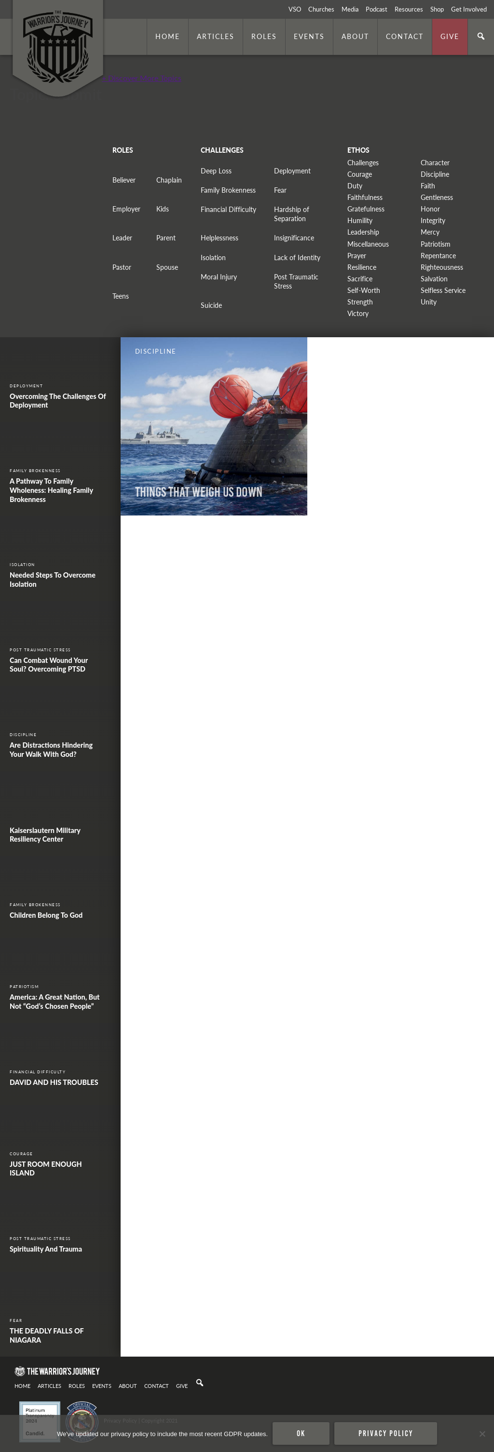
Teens (120, 296)
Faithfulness (365, 197)
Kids (162, 208)
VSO (294, 9)
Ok (301, 1433)
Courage (359, 174)
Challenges (363, 162)
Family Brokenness (228, 190)
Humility (359, 220)
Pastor (121, 267)
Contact (405, 36)
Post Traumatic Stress (296, 281)
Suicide (211, 305)
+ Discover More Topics (141, 77)
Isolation (213, 257)
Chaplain (169, 180)
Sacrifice (359, 278)
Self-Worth (363, 290)
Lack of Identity (297, 257)
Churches (321, 9)
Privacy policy (385, 1433)
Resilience (361, 267)
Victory (358, 313)
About (355, 36)
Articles (215, 36)
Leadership (363, 232)
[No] (482, 1434)
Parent (166, 237)
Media (350, 9)
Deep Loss (216, 170)
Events (309, 36)
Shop (437, 9)
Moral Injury (219, 276)
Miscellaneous (368, 244)
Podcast (376, 9)
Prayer (356, 255)
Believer (124, 180)
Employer (126, 208)
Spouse (167, 267)
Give (449, 36)
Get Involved (469, 9)
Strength (360, 301)
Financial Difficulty (228, 209)
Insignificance (294, 237)
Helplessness (219, 237)
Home (167, 36)
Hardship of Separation (291, 214)
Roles (264, 36)
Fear (280, 190)
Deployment (292, 170)
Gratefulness (365, 208)
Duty (354, 185)
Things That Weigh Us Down (198, 492)
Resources (409, 9)
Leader (122, 237)
